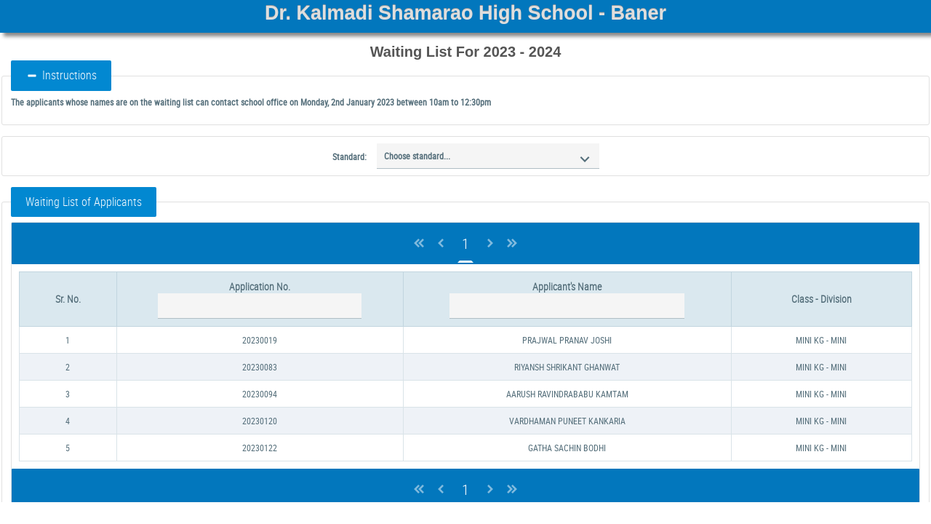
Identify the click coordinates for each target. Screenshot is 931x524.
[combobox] (488, 156)
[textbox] (259, 306)
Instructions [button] (61, 75)
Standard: (349, 156)
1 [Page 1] (465, 243)
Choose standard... (417, 156)
